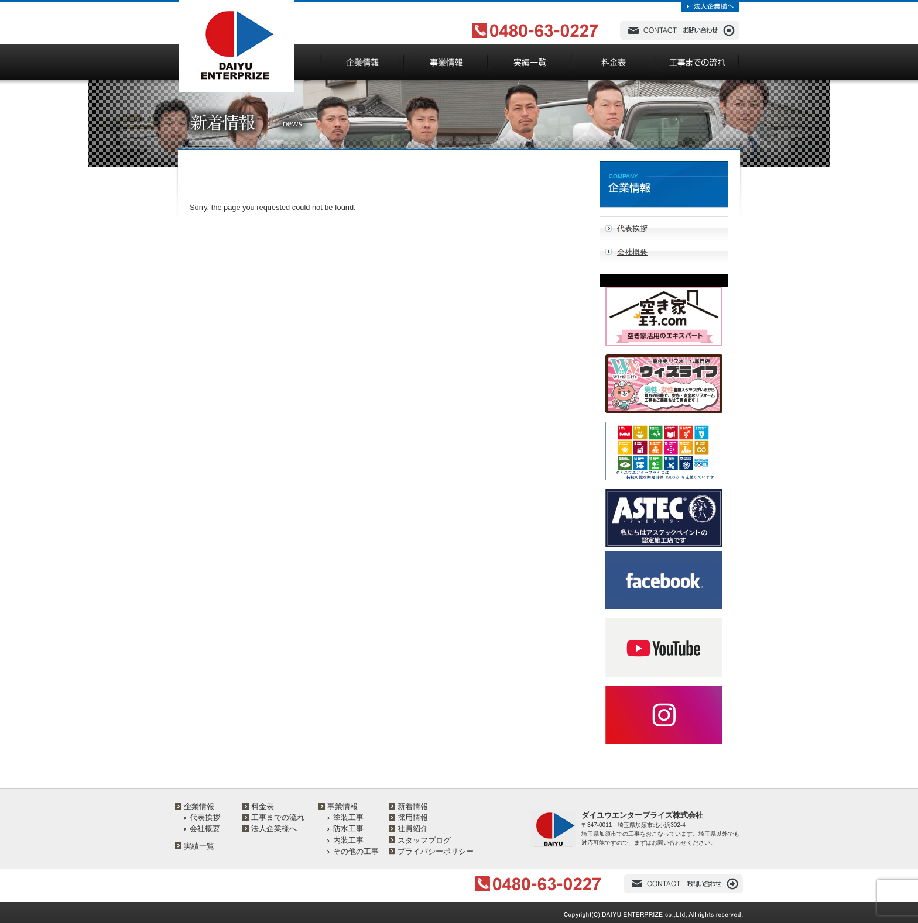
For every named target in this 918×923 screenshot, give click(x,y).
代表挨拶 (632, 228)
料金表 (262, 806)
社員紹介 (413, 828)
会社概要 (632, 251)
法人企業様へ (274, 828)
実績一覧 (199, 846)
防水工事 (348, 828)
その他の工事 (356, 851)
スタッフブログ (424, 840)
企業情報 (199, 806)
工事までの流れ (277, 817)
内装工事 (348, 840)
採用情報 (413, 817)
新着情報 (413, 806)
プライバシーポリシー (436, 851)
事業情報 (342, 806)
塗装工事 (348, 817)
